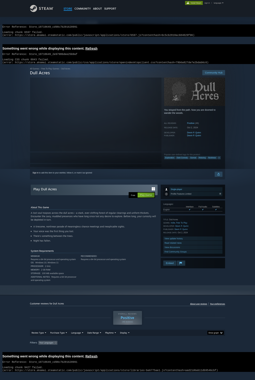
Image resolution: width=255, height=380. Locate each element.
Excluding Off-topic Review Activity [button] (79, 349)
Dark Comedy (182, 162)
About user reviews (198, 308)
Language (76, 339)
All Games (34, 72)
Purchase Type (57, 339)
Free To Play (181, 226)
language (217, 3)
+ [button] (219, 162)
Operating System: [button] (155, 349)
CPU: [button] (171, 349)
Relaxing (202, 162)
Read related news (173, 247)
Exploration (169, 162)
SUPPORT (110, 8)
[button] (40, 349)
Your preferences (217, 308)
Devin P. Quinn (194, 136)
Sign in (36, 177)
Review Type (38, 339)
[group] (127, 349)
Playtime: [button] (104, 349)
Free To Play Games (50, 72)
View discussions (172, 251)
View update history (174, 242)
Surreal (193, 162)
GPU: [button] (182, 349)
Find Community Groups (176, 255)
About (97, 8)
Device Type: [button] (196, 349)
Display (123, 339)
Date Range (93, 339)
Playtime (109, 339)
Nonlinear (212, 162)
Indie (173, 226)
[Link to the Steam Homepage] (44, 11)
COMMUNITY (82, 8)
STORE (68, 8)
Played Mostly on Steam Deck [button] (128, 349)
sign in (207, 3)
